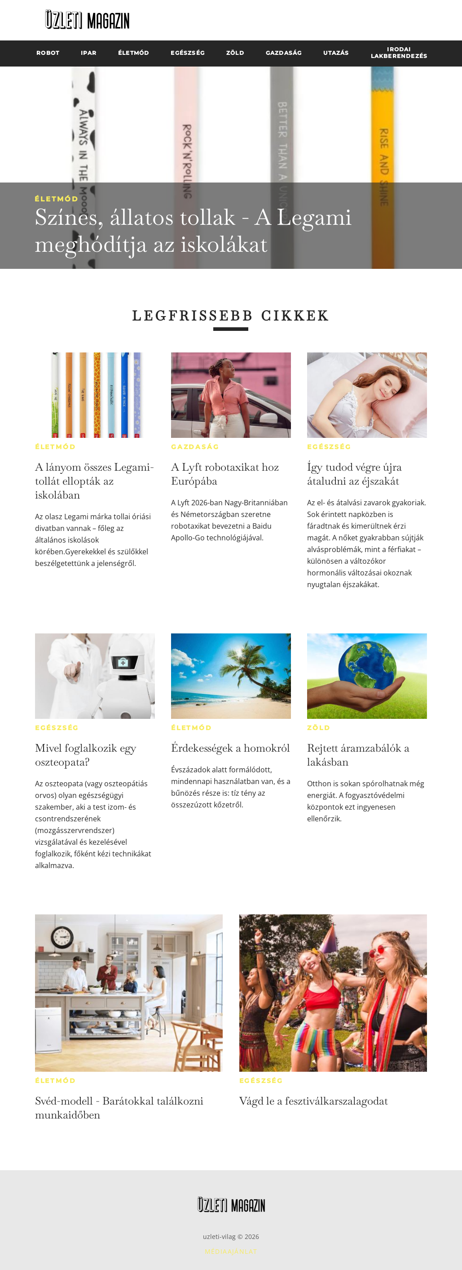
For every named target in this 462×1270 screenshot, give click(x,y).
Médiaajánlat (231, 1251)
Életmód (57, 199)
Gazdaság (195, 447)
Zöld (318, 728)
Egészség (329, 447)
